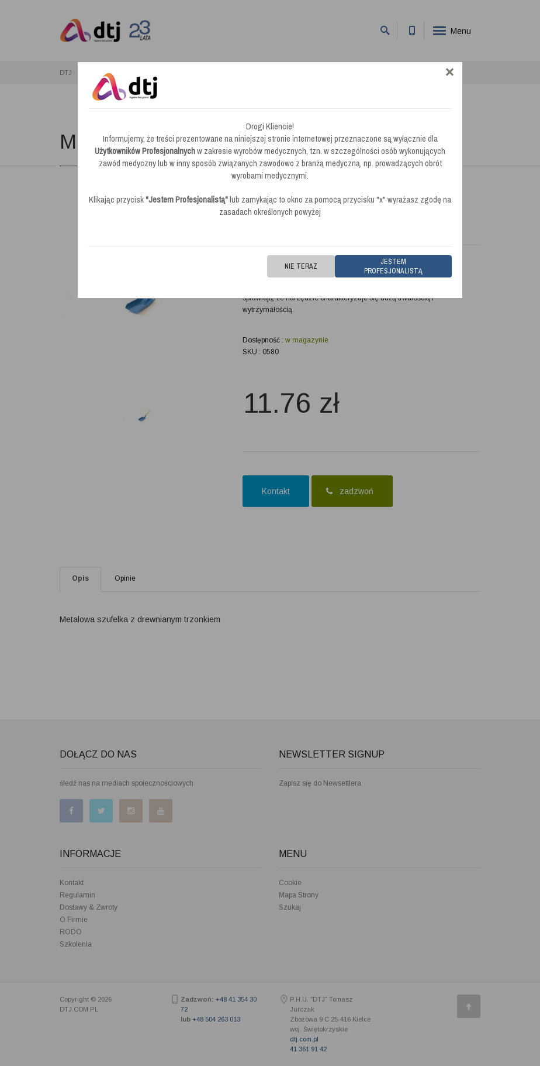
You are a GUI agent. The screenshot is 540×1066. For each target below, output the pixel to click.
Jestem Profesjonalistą (393, 266)
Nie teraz (301, 266)
